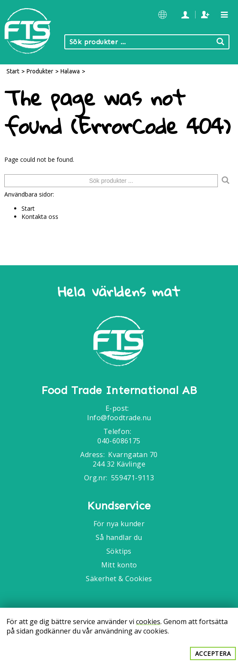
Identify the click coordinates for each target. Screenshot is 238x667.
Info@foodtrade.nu (119, 417)
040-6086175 (118, 441)
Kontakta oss (39, 216)
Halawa (70, 71)
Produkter (40, 71)
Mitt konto (119, 565)
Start (12, 71)
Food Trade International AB (119, 390)
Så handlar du (119, 537)
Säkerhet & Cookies (119, 578)
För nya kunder (119, 523)
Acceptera (213, 653)
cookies (148, 621)
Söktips (119, 551)
